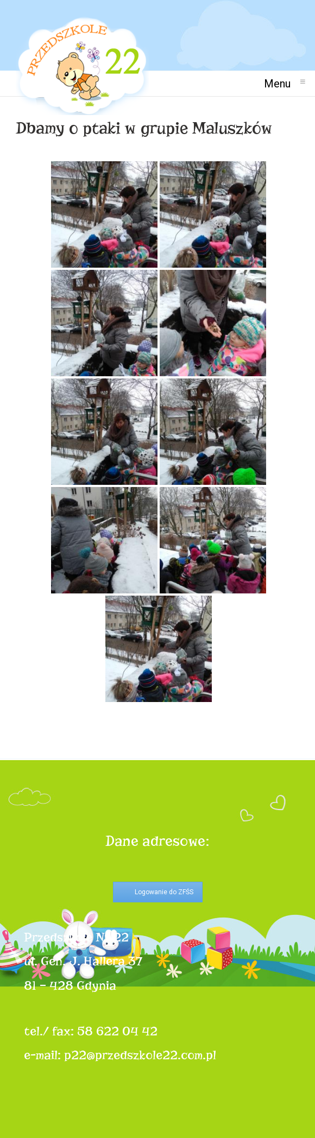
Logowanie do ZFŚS (164, 892)
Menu (281, 83)
